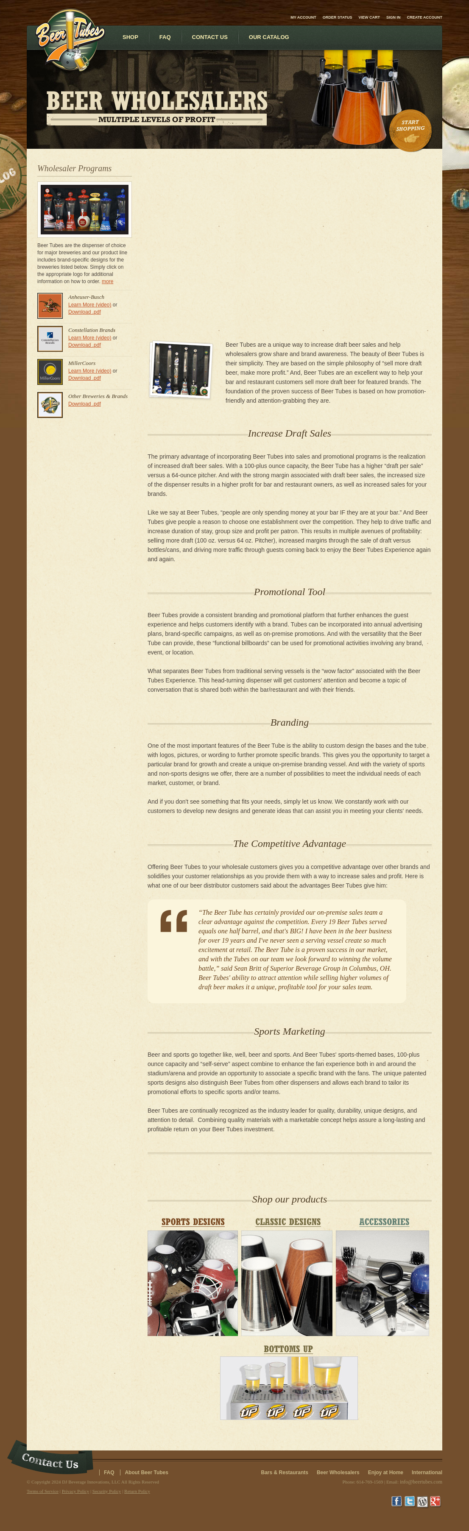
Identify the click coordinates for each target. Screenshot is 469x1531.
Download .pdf (84, 312)
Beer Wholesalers (338, 1472)
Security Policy (106, 1491)
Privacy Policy (75, 1491)
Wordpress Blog (423, 1502)
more (107, 281)
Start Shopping (411, 131)
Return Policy (137, 1491)
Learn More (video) (89, 305)
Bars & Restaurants (284, 1472)
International (427, 1472)
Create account (425, 17)
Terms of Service (43, 1491)
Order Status (337, 17)
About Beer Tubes (146, 1472)
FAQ (109, 1472)
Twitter (410, 1502)
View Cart (369, 17)
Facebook (397, 1502)
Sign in (393, 17)
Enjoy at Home (385, 1472)
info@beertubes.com (421, 1482)
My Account (303, 17)
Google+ (436, 1502)
